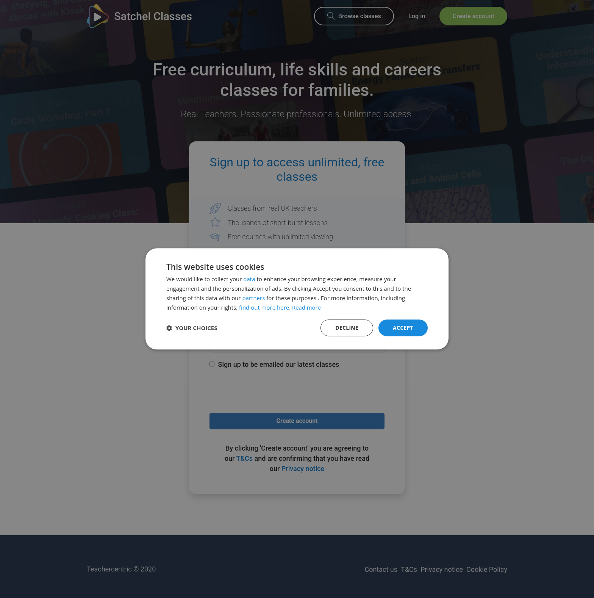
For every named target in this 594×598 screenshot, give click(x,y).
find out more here (264, 307)
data (249, 279)
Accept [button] (402, 327)
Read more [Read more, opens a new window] (306, 307)
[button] (191, 328)
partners (253, 298)
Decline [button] (346, 327)
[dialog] (297, 299)
